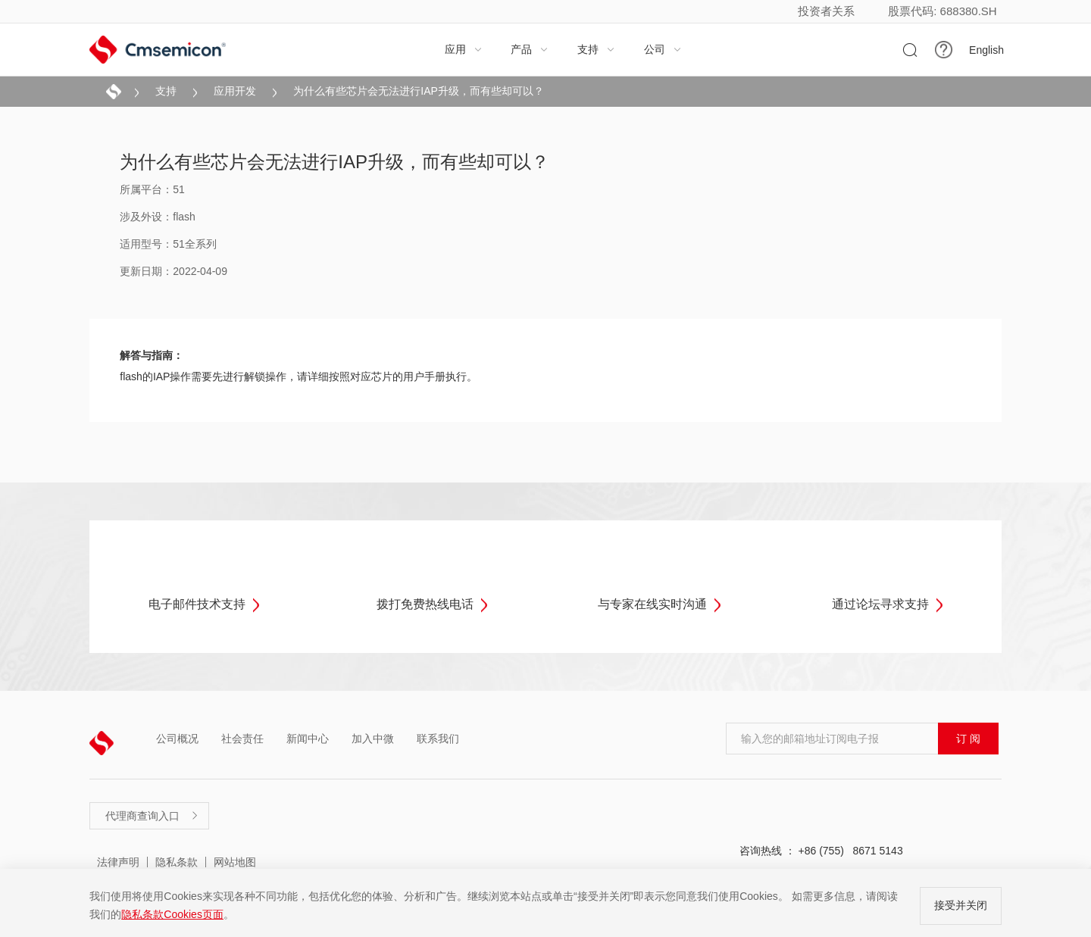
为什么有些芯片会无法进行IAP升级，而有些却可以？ (418, 91)
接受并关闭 (960, 905)
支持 (596, 49)
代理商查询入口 (152, 816)
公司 (663, 49)
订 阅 (968, 738)
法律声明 (118, 862)
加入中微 (373, 738)
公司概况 (177, 738)
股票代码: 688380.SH (942, 11)
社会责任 (242, 738)
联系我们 (438, 738)
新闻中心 (307, 738)
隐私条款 (176, 862)
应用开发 (235, 91)
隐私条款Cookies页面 (172, 914)
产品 (530, 49)
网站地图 (235, 862)
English (986, 50)
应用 (464, 49)
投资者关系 (826, 11)
